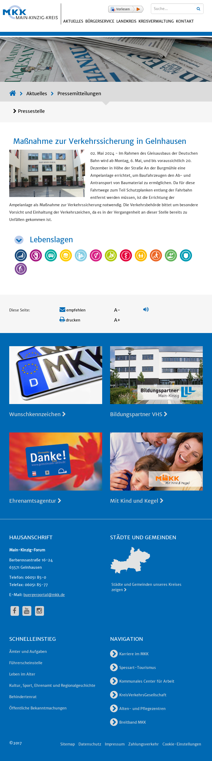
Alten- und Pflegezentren (138, 708)
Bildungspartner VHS (138, 414)
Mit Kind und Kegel (137, 500)
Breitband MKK (128, 722)
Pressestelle (31, 111)
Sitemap (67, 744)
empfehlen (73, 310)
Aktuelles (73, 21)
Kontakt (185, 21)
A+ (117, 320)
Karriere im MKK (129, 654)
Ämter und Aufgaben (28, 651)
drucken (70, 320)
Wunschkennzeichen (37, 414)
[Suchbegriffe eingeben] (177, 8)
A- (117, 310)
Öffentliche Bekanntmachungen (38, 708)
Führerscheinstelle (25, 663)
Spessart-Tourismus (133, 667)
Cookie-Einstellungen (181, 744)
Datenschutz (89, 744)
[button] (126, 9)
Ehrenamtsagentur (35, 500)
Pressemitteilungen (79, 93)
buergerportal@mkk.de (44, 594)
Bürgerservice (99, 21)
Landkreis (126, 21)
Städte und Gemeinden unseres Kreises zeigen (146, 587)
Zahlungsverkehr (143, 744)
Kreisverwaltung (156, 21)
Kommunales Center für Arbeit (142, 681)
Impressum (115, 744)
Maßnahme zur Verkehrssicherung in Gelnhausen (99, 141)
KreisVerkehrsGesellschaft (138, 695)
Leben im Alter (22, 674)
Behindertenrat (23, 696)
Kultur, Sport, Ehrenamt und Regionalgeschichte (52, 685)
